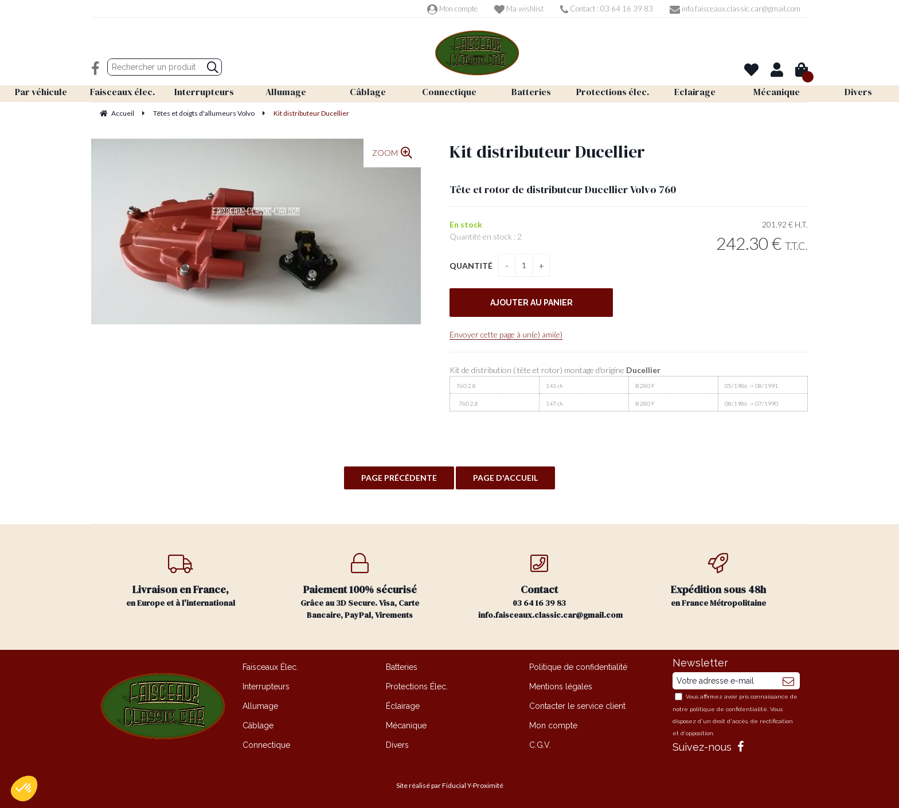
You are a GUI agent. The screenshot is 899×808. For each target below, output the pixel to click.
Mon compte (452, 8)
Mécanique (406, 725)
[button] (24, 788)
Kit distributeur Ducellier (547, 151)
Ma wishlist (519, 8)
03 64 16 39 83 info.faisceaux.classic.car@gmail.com (550, 587)
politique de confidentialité (728, 709)
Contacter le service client (577, 706)
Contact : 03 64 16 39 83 (606, 8)
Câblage (258, 725)
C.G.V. (540, 745)
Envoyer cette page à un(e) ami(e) (506, 334)
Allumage (260, 706)
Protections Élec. (417, 686)
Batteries (401, 667)
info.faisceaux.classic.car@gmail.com (735, 8)
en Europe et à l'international (181, 581)
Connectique (266, 745)
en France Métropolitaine (719, 581)
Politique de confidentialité (578, 667)
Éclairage (403, 706)
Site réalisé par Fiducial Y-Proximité (449, 785)
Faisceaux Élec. (270, 667)
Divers (397, 745)
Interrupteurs (266, 686)
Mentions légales (560, 686)
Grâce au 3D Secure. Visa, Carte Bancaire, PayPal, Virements (360, 587)
